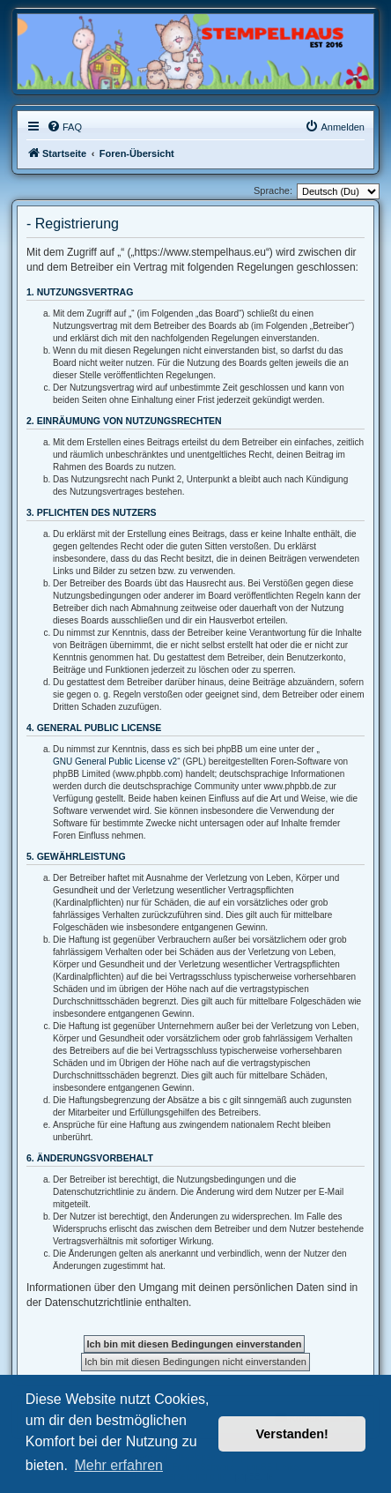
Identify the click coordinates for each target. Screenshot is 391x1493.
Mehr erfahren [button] (118, 1465)
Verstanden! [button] (292, 1434)
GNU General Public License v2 (115, 761)
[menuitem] (64, 127)
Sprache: (273, 190)
